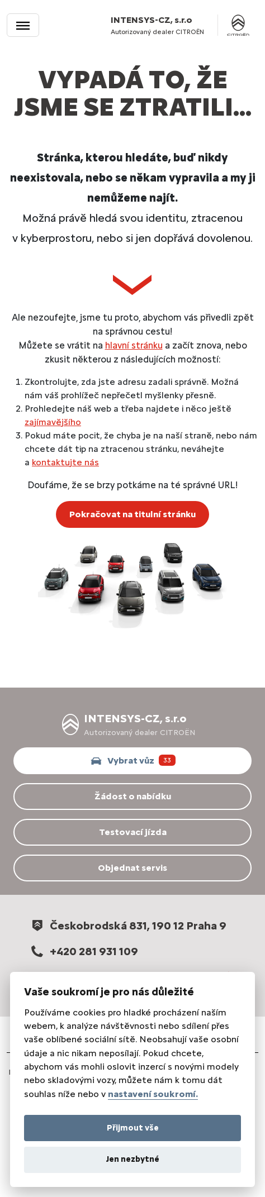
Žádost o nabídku (132, 796)
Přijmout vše (133, 1128)
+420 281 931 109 (83, 951)
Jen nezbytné (132, 1159)
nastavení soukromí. (153, 1094)
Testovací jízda (133, 832)
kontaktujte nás (65, 462)
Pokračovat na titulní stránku (132, 514)
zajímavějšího (53, 422)
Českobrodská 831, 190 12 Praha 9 (127, 925)
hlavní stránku (134, 345)
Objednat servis (132, 867)
